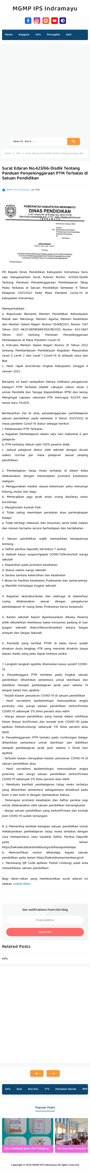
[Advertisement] (45, 93)
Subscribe (45, 932)
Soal (19, 1089)
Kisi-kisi (33, 1089)
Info (7, 1089)
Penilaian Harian (65, 1089)
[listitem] (27, 1136)
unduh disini (22, 885)
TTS (46, 1089)
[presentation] (81, 1136)
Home (9, 34)
